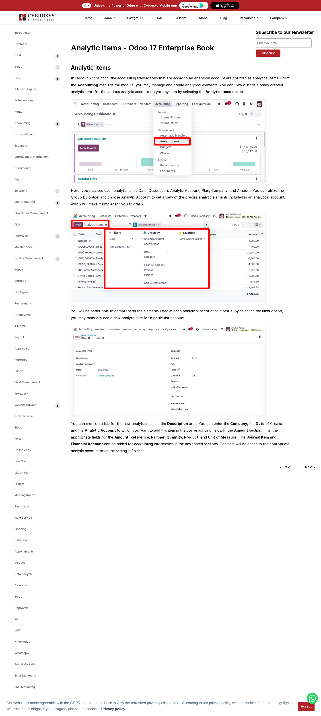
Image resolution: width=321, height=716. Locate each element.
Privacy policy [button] (113, 709)
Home (87, 18)
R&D (160, 18)
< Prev (285, 467)
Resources (247, 18)
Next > (310, 467)
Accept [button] (306, 706)
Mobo (203, 18)
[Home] (37, 18)
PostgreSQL (135, 18)
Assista (181, 18)
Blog (223, 18)
